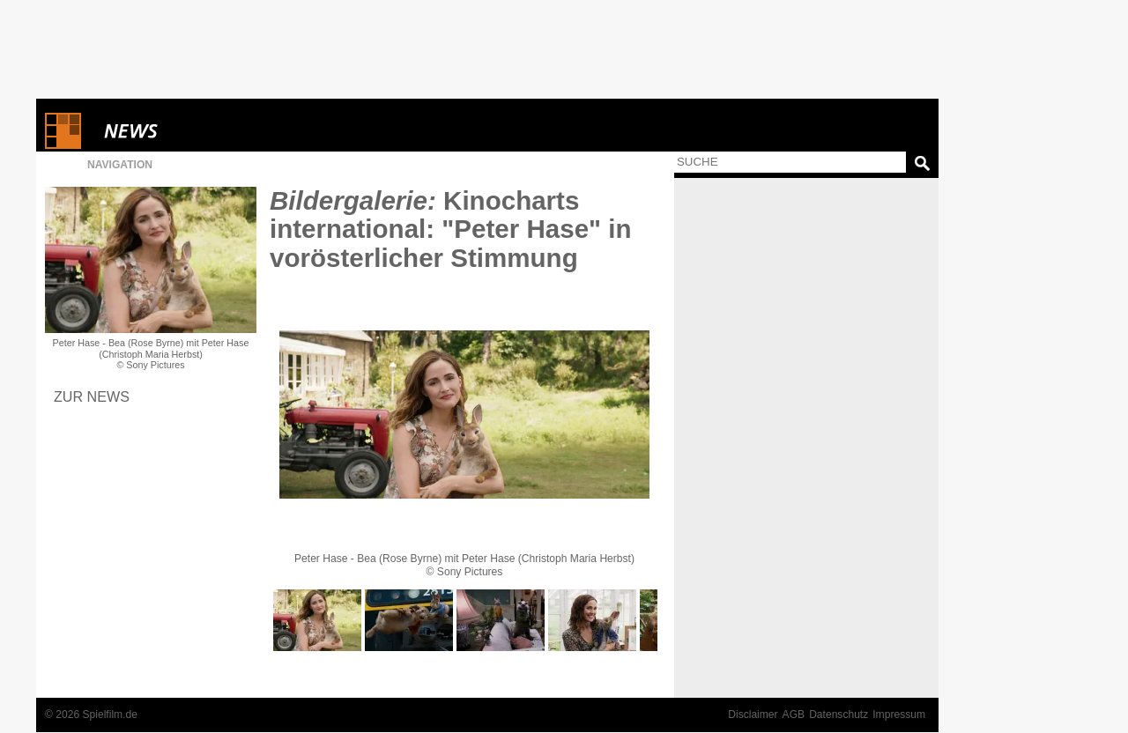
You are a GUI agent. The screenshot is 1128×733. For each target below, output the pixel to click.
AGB (794, 714)
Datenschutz (838, 714)
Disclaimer (752, 714)
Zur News (92, 396)
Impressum (898, 714)
